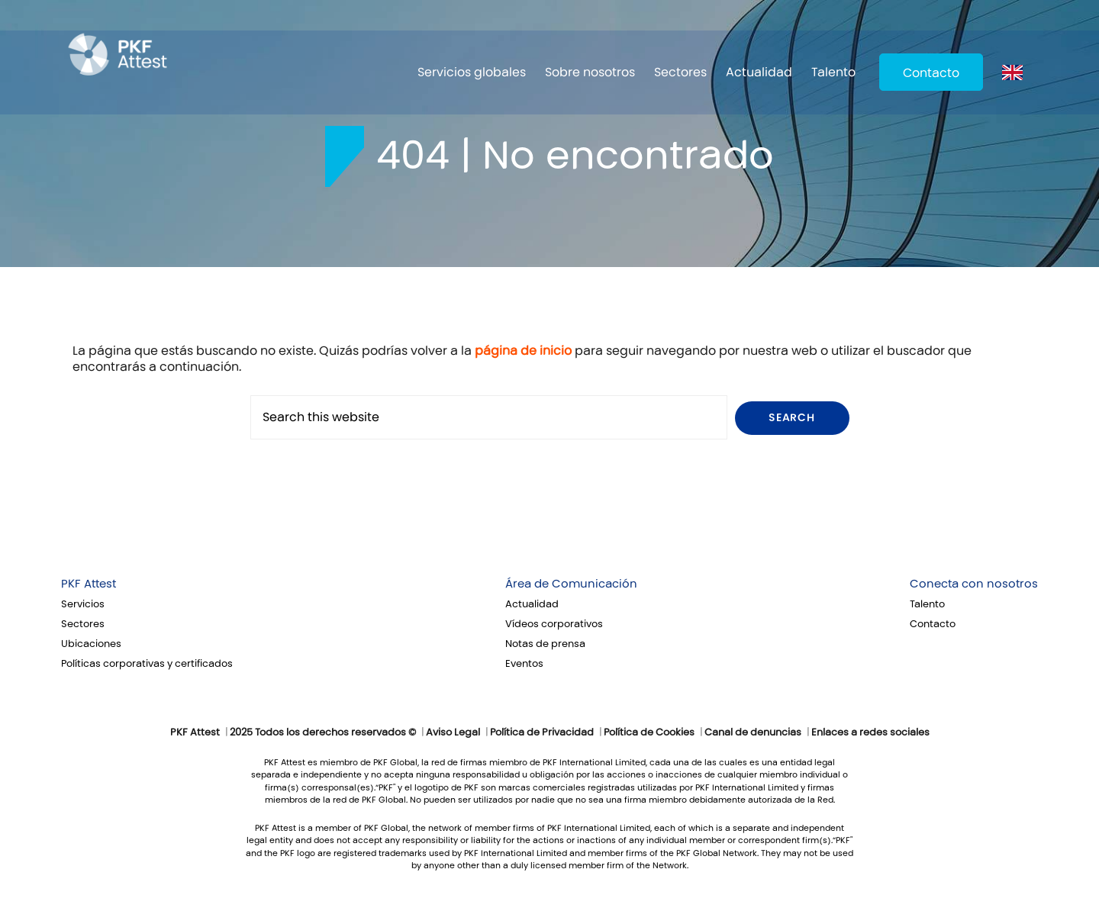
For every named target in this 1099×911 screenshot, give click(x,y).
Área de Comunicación (571, 584)
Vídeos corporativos (554, 624)
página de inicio (523, 350)
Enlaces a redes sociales (870, 732)
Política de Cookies (649, 732)
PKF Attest (88, 584)
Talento (833, 72)
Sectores (680, 72)
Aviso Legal (453, 732)
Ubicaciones (91, 644)
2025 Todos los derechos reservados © (323, 732)
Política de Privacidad (542, 732)
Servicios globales (471, 72)
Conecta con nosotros (974, 584)
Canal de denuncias (752, 732)
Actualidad (759, 72)
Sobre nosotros (590, 72)
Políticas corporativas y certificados (147, 664)
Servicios (83, 604)
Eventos (524, 664)
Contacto (931, 73)
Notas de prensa (545, 644)
